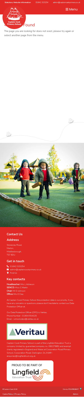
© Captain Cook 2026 (10, 389)
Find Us (12, 273)
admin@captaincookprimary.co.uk (66, 2)
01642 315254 (42, 2)
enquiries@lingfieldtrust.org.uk (21, 356)
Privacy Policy (20, 394)
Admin (75, 394)
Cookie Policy (8, 394)
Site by (65, 389)
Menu (72, 9)
